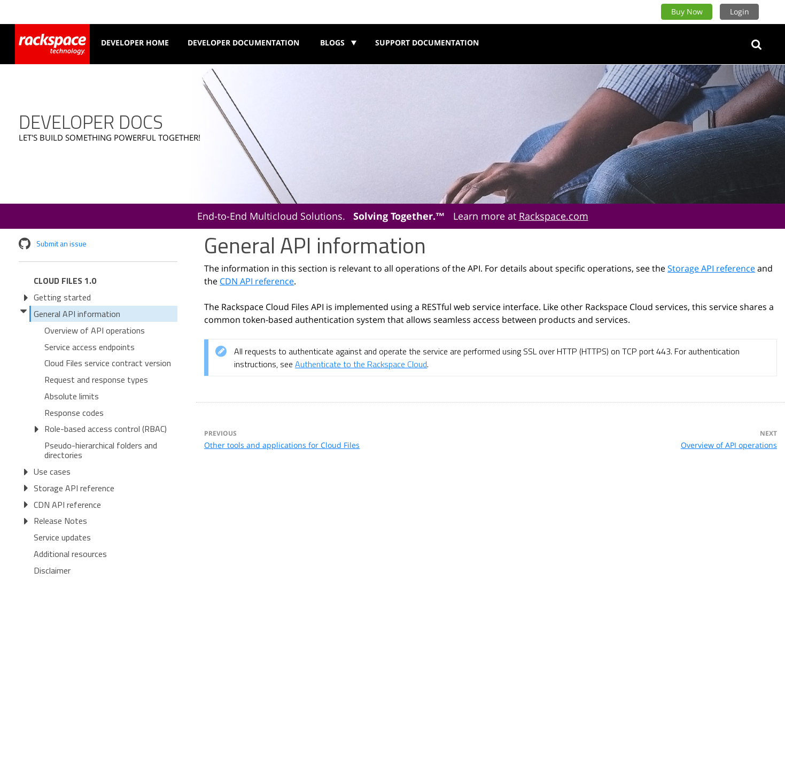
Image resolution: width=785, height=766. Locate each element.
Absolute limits (71, 396)
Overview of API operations (94, 330)
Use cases (52, 471)
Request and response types (96, 379)
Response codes (74, 412)
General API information (77, 313)
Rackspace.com (553, 216)
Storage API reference (74, 488)
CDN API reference (67, 504)
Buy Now (687, 11)
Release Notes (60, 520)
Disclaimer (52, 570)
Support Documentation (427, 42)
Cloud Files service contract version (107, 363)
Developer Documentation (243, 42)
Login (739, 11)
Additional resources (70, 553)
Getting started (62, 297)
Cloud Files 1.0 (65, 280)
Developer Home (135, 42)
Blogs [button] (333, 42)
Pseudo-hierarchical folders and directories (100, 450)
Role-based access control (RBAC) (105, 428)
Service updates (62, 537)
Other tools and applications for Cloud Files (282, 445)
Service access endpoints (89, 347)
